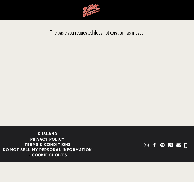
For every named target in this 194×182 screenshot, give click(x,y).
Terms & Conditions (47, 145)
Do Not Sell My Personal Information (47, 150)
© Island (47, 134)
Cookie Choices (49, 155)
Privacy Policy (47, 139)
